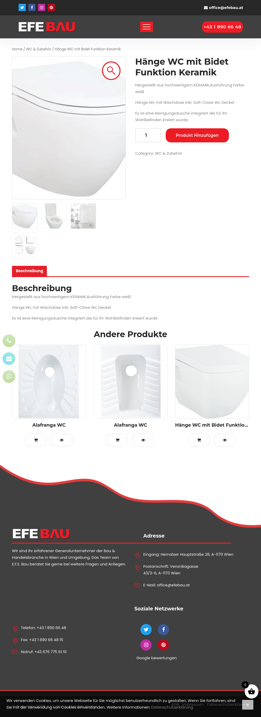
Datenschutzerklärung (172, 707)
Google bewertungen (156, 658)
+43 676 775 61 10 (50, 651)
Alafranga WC (49, 425)
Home (17, 49)
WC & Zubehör (38, 49)
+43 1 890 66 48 (51, 627)
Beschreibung (29, 271)
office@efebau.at (226, 7)
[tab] (29, 271)
